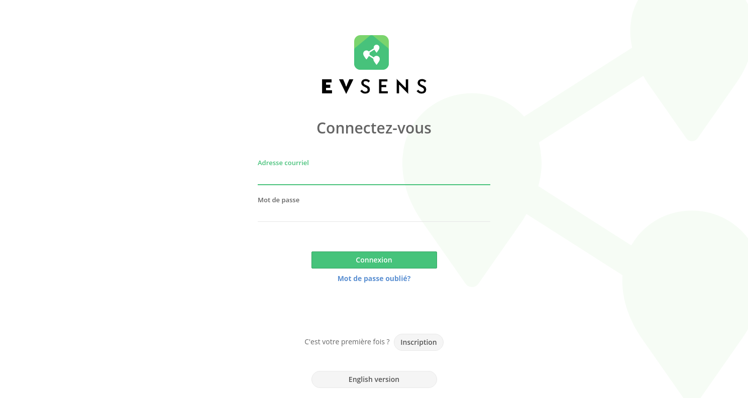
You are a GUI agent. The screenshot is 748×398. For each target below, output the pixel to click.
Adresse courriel (283, 162)
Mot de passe (278, 199)
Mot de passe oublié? (374, 278)
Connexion (374, 259)
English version (374, 379)
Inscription (418, 342)
